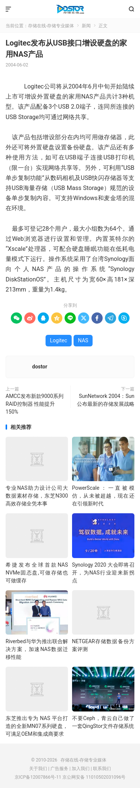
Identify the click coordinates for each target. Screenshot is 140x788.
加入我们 (81, 768)
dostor (39, 367)
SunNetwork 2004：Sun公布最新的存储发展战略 (105, 400)
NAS (83, 340)
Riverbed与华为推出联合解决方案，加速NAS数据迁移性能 (37, 649)
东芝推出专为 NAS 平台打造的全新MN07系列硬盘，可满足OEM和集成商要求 (37, 726)
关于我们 (38, 768)
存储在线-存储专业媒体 (70, 9)
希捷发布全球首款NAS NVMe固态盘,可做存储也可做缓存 (37, 572)
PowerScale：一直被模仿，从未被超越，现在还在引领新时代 (103, 496)
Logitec (58, 340)
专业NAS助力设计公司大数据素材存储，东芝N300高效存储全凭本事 (37, 496)
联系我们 (102, 768)
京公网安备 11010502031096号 (93, 777)
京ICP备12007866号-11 (38, 777)
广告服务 (59, 768)
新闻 (86, 25)
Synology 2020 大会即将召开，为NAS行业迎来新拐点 (103, 572)
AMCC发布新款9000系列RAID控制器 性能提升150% (34, 404)
